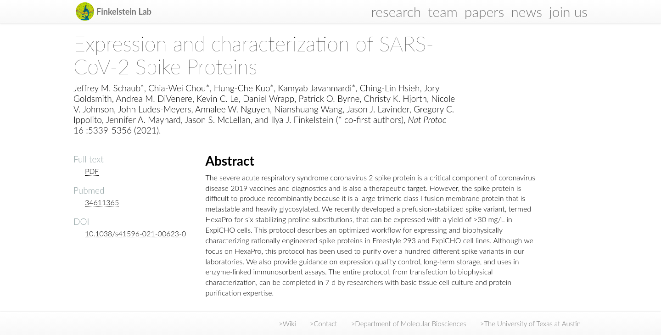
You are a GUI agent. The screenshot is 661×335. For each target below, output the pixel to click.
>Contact (323, 323)
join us (568, 11)
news (526, 11)
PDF (92, 171)
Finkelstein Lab (123, 11)
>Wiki (287, 323)
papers (484, 11)
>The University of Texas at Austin (530, 323)
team (443, 11)
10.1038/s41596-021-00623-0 (135, 233)
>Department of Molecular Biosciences (408, 323)
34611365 (102, 202)
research (396, 11)
